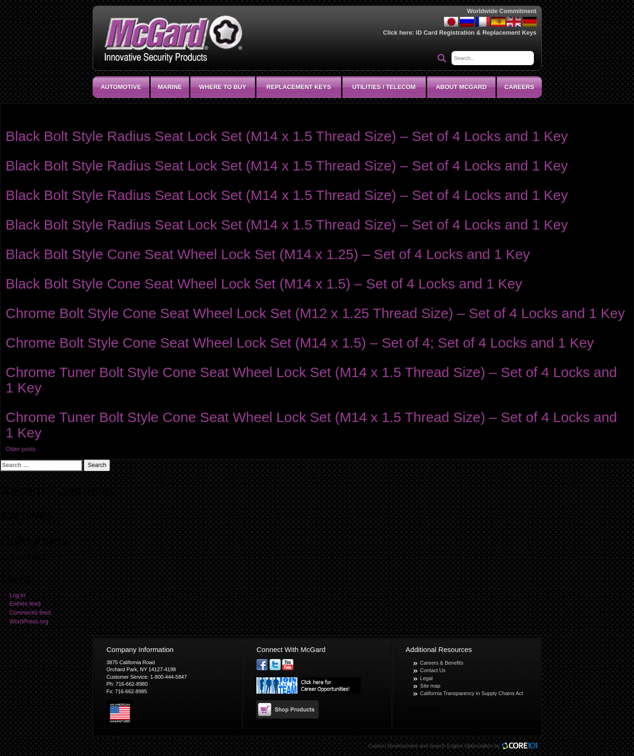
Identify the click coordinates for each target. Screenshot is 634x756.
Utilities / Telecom (384, 86)
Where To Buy (223, 86)
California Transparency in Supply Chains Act (471, 693)
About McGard (461, 86)
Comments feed (30, 612)
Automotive (121, 86)
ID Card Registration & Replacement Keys (476, 32)
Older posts (21, 449)
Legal (426, 678)
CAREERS (519, 86)
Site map (430, 686)
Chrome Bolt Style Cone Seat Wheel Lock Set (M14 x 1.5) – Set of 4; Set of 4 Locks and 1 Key (300, 342)
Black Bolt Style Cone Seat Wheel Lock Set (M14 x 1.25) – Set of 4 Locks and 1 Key (268, 254)
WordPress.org (28, 621)
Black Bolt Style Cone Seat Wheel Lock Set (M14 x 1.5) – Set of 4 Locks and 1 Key (264, 283)
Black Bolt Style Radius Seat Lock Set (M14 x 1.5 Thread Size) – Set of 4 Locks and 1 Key (287, 136)
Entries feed (25, 603)
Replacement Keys (298, 86)
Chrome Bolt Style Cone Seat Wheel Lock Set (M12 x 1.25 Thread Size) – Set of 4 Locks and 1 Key (315, 313)
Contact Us (432, 670)
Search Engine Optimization (461, 746)
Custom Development (393, 746)
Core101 (522, 746)
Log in (17, 595)
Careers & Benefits (441, 663)
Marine (170, 86)
